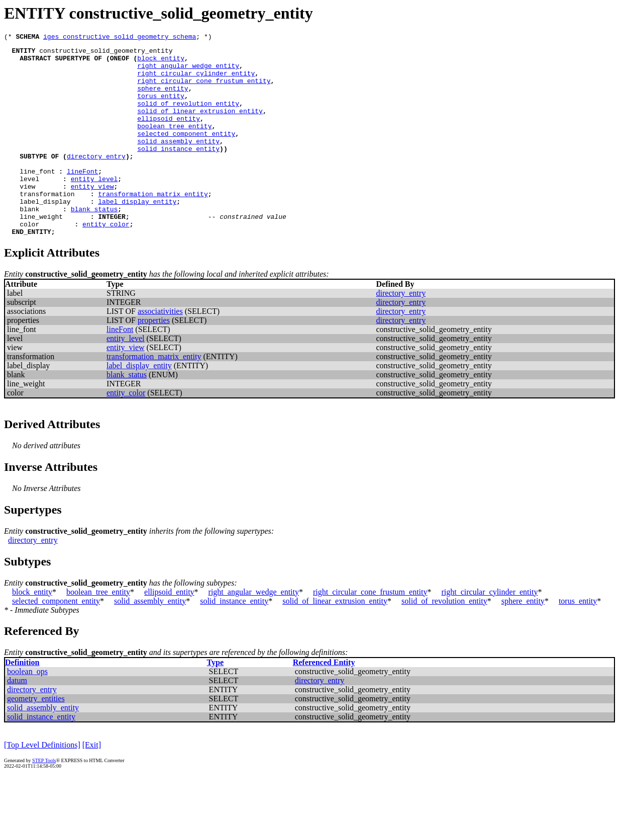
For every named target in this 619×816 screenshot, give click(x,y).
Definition (22, 701)
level (29, 207)
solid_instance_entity (178, 171)
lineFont (82, 198)
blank (29, 243)
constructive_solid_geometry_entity (105, 53)
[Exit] (91, 784)
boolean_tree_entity (174, 143)
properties (154, 359)
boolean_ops (27, 710)
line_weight (41, 252)
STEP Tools (44, 799)
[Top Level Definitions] (42, 784)
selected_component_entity (186, 152)
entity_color (106, 261)
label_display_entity (137, 234)
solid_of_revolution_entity (188, 116)
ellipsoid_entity (168, 134)
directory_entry (96, 180)
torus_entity (160, 107)
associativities (160, 350)
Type (215, 701)
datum (17, 719)
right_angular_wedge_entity (188, 71)
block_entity (160, 62)
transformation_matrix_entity (153, 225)
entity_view (92, 216)
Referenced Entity (324, 701)
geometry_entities (36, 737)
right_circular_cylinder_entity (196, 80)
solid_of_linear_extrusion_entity (200, 125)
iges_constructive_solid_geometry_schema (119, 37)
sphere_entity (162, 98)
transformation (47, 225)
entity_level (94, 207)
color (29, 261)
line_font (37, 198)
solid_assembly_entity (178, 162)
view (27, 216)
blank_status (94, 243)
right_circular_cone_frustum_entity (203, 89)
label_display (45, 234)
